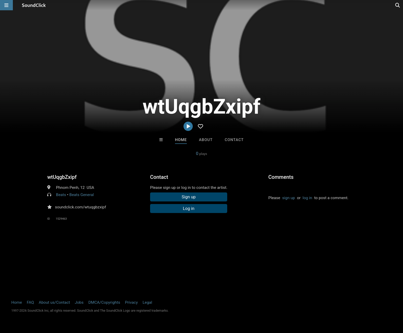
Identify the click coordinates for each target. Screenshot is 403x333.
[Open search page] (398, 5)
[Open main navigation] (6, 5)
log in (307, 198)
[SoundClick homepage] (34, 5)
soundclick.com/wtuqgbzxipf (80, 207)
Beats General (81, 194)
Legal (147, 302)
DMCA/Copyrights (104, 302)
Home (181, 139)
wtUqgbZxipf (62, 177)
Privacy (131, 302)
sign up (288, 198)
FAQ (30, 302)
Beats (61, 194)
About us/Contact (54, 302)
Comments (281, 177)
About (206, 139)
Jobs (79, 302)
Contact (234, 139)
